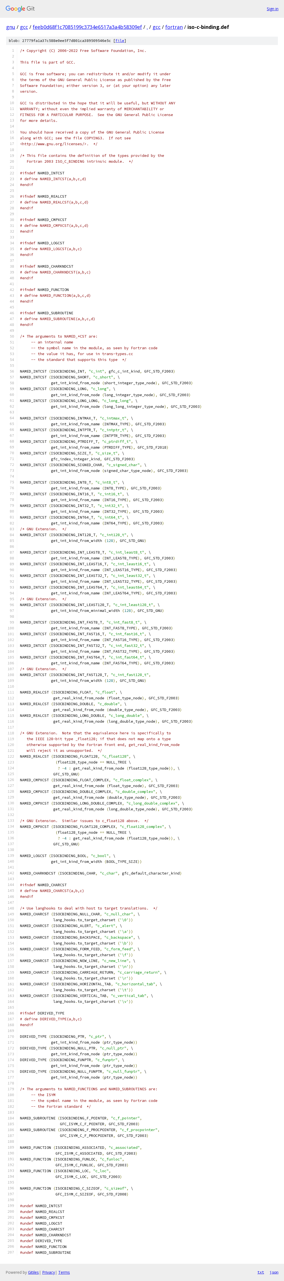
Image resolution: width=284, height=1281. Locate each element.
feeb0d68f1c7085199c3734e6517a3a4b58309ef (87, 27)
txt (260, 1272)
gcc (24, 27)
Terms (64, 1272)
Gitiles (33, 1272)
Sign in (272, 8)
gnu (10, 27)
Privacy (48, 1272)
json (274, 1272)
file (119, 40)
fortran (174, 27)
